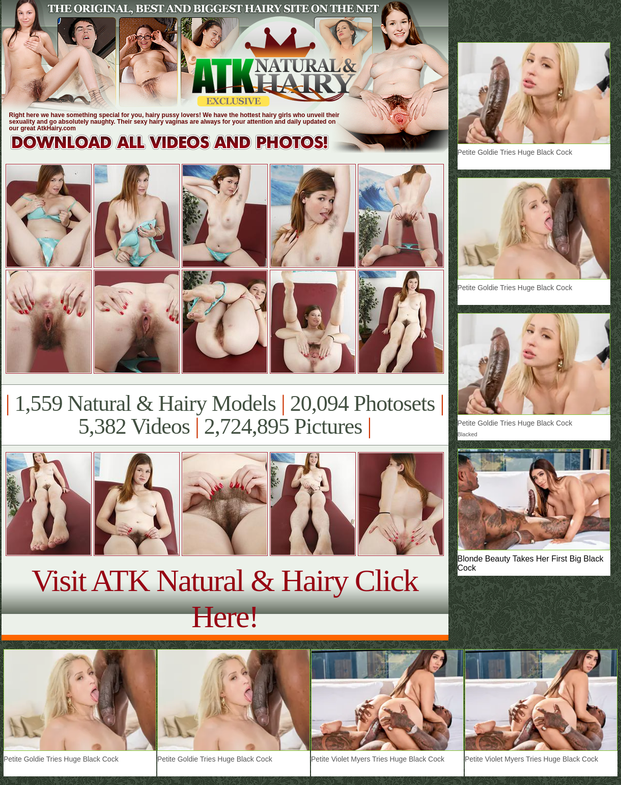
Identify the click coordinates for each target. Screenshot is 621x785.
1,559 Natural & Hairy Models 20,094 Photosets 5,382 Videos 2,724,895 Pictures (225, 415)
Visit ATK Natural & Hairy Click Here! (225, 598)
